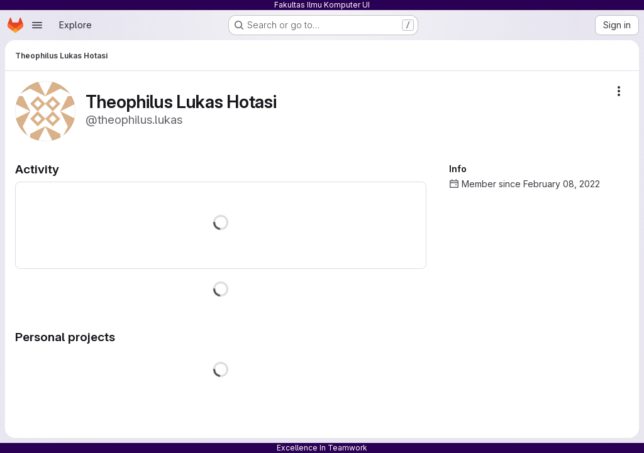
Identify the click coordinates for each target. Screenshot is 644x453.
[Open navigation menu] (37, 25)
